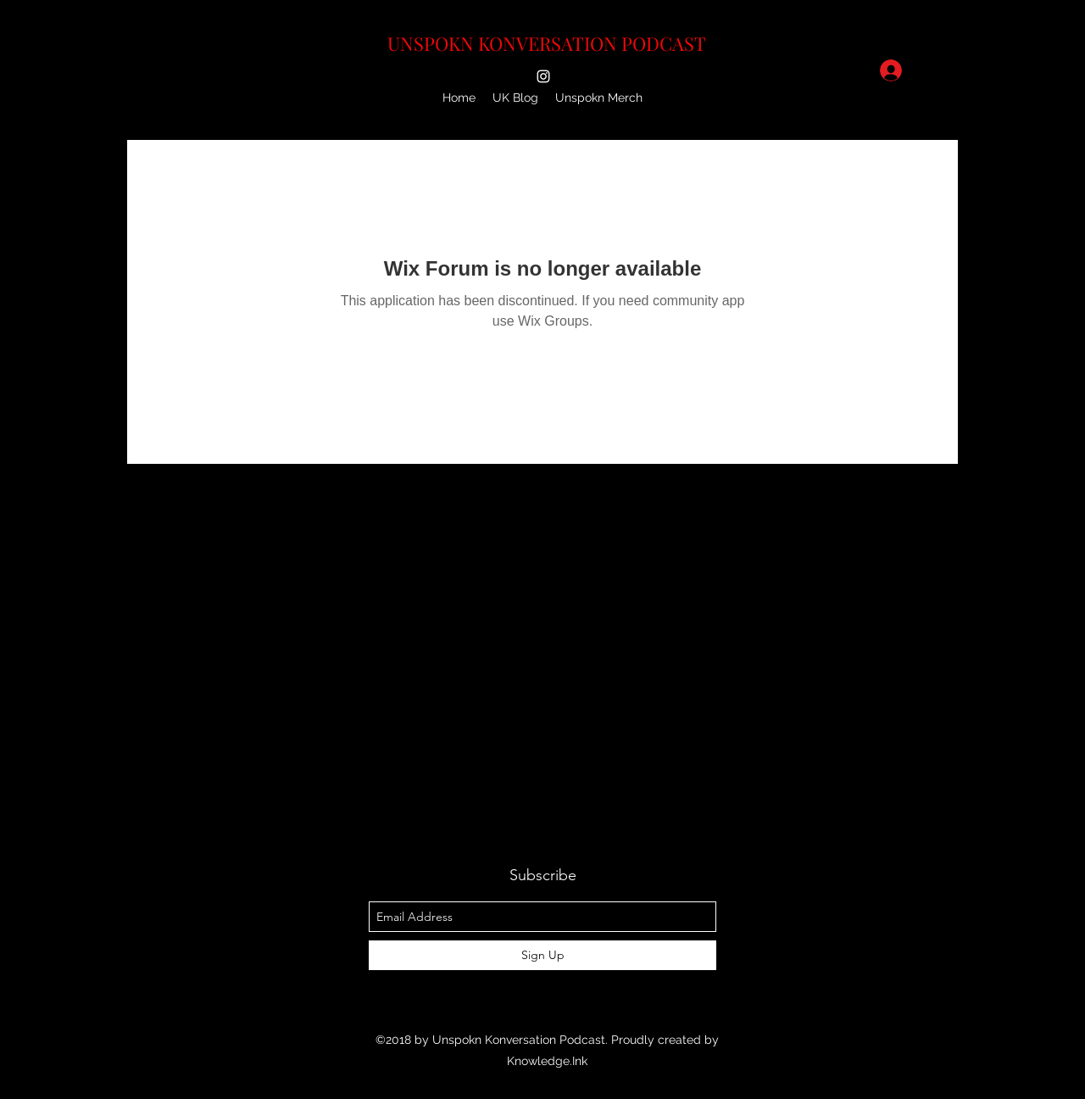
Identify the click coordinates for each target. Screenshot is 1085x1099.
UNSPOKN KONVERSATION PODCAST (546, 43)
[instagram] (543, 76)
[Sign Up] (542, 955)
